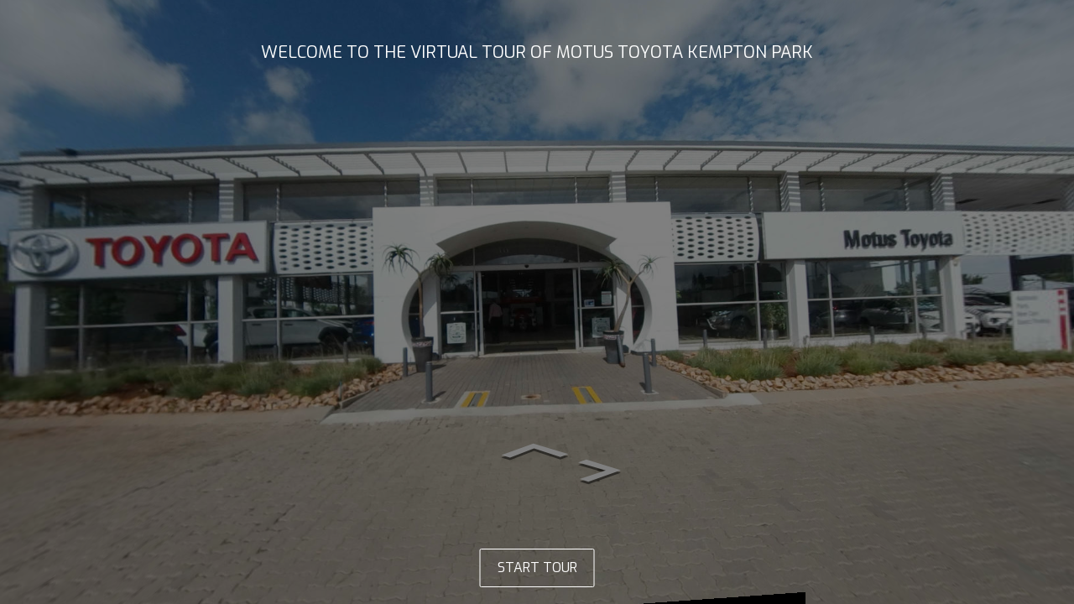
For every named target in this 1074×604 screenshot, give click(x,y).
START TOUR (537, 567)
